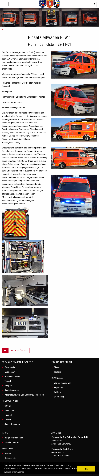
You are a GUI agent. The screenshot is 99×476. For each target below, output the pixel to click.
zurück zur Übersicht (19, 351)
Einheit (57, 367)
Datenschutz (10, 458)
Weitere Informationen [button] (14, 472)
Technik (8, 381)
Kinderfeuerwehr (12, 390)
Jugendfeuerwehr (12, 424)
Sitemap (8, 453)
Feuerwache (10, 367)
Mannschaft (10, 372)
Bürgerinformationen (14, 438)
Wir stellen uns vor (62, 383)
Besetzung (59, 397)
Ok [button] (86, 469)
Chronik (8, 406)
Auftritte (57, 392)
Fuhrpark (8, 385)
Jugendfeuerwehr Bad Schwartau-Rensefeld (24, 395)
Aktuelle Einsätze (12, 376)
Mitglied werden (12, 442)
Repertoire (59, 387)
